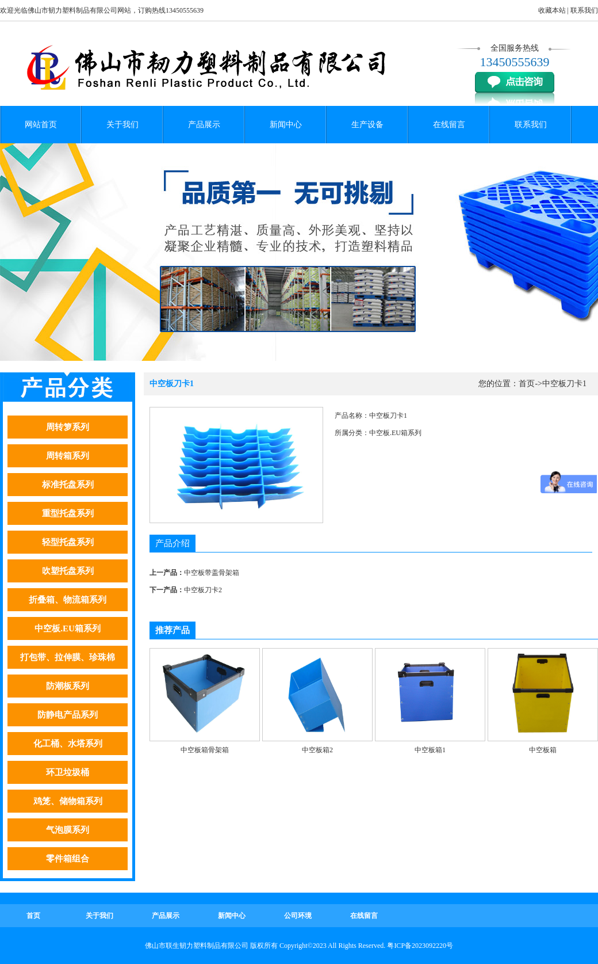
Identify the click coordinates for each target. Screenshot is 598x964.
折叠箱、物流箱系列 (67, 599)
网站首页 (41, 124)
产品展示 (204, 124)
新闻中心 (286, 124)
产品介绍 (172, 543)
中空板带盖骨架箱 (211, 573)
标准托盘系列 (68, 484)
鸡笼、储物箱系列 (67, 801)
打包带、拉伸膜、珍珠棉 (67, 657)
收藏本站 (552, 10)
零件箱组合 (67, 858)
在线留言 (449, 124)
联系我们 (584, 10)
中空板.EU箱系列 (67, 628)
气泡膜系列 (67, 830)
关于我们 (122, 124)
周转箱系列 (67, 455)
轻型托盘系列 (68, 542)
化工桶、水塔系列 (67, 743)
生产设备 (367, 124)
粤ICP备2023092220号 (420, 946)
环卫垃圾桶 (67, 772)
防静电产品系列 (67, 714)
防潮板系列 (67, 686)
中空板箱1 (430, 750)
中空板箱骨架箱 (205, 750)
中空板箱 (543, 750)
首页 (527, 383)
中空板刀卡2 (203, 590)
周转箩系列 (67, 427)
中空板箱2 (317, 750)
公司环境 (298, 916)
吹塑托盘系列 (68, 571)
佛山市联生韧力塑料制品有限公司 (196, 946)
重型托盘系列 (68, 513)
